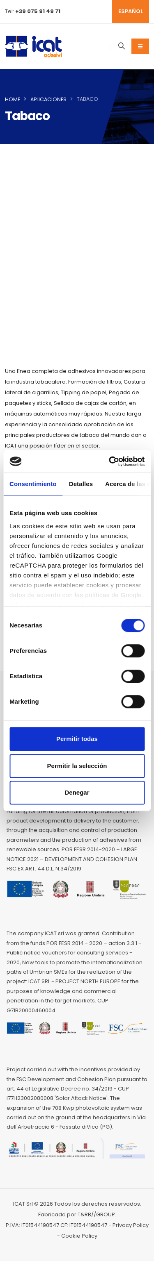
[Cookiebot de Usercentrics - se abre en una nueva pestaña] (110, 461)
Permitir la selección (77, 765)
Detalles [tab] (81, 483)
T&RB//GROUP (96, 1214)
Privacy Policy (131, 1225)
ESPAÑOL (130, 11)
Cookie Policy (79, 1236)
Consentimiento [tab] (33, 483)
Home (12, 99)
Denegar (76, 792)
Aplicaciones (48, 99)
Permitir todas (77, 738)
